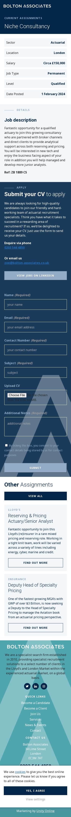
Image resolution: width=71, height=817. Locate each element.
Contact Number (25, 340)
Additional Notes (25, 413)
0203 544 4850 (14, 247)
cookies (20, 772)
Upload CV (12, 386)
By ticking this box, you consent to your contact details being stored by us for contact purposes (33, 450)
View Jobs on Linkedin (35, 275)
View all (35, 496)
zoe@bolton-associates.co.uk (26, 263)
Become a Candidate (35, 703)
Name (17, 295)
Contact (35, 730)
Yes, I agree (35, 790)
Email (16, 318)
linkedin (35, 686)
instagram (44, 686)
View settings (35, 799)
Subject (18, 363)
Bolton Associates (27, 6)
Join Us (35, 714)
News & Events (35, 725)
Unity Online (45, 811)
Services (35, 719)
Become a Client (35, 708)
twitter (27, 686)
